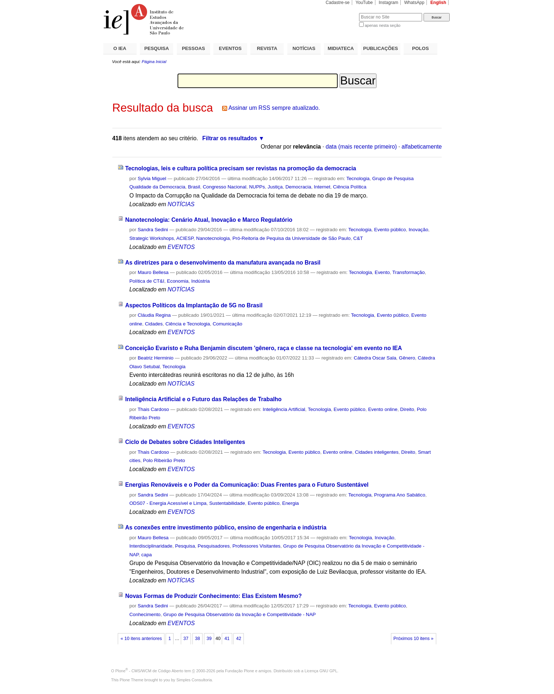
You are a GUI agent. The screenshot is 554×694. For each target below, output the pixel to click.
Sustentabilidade (227, 503)
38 (197, 638)
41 (227, 638)
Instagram (388, 2)
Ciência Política (349, 187)
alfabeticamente (421, 147)
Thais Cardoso (153, 409)
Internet (322, 187)
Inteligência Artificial (284, 409)
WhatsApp (414, 2)
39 (209, 638)
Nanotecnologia (213, 238)
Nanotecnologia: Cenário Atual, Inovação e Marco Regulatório (208, 220)
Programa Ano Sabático (399, 495)
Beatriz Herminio (156, 358)
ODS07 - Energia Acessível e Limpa (168, 503)
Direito (407, 409)
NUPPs (257, 187)
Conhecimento (145, 614)
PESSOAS (193, 48)
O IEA (119, 48)
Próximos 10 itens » (413, 638)
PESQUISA (156, 48)
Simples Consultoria (194, 680)
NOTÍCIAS (303, 48)
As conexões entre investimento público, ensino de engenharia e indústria (225, 527)
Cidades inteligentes (377, 452)
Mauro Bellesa (153, 272)
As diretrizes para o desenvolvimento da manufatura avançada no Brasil (222, 262)
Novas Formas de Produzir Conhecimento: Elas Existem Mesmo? (213, 596)
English (438, 2)
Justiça (275, 187)
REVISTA (267, 48)
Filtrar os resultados (229, 138)
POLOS (420, 48)
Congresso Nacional (224, 187)
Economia (177, 281)
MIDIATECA (341, 48)
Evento (382, 272)
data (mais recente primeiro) (361, 147)
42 (238, 638)
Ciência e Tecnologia (187, 324)
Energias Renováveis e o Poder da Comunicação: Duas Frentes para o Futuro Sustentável (246, 485)
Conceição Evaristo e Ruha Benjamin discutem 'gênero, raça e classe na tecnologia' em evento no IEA (263, 348)
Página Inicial (154, 61)
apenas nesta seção (382, 25)
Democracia (298, 187)
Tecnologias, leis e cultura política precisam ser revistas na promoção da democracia (240, 168)
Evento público (390, 229)
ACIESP (184, 238)
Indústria (200, 281)
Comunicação (227, 324)
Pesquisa (185, 546)
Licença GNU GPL (321, 671)
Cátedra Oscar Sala (375, 358)
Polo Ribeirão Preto (164, 460)
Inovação (418, 229)
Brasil (194, 187)
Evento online (382, 409)
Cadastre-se (338, 2)
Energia (290, 503)
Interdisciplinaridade (150, 546)
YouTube (364, 2)
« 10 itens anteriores (141, 638)
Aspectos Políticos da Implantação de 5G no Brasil (193, 305)
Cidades (154, 324)
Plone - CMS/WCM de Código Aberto (149, 671)
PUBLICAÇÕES (380, 48)
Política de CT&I (146, 281)
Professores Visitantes (256, 546)
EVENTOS (230, 48)
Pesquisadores (214, 546)
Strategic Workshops (151, 238)
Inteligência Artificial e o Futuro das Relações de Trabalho (203, 399)
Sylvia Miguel (152, 178)
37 (185, 638)
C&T (358, 238)
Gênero (407, 358)
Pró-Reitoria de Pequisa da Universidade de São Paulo (292, 238)
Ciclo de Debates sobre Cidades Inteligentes (185, 442)
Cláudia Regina (154, 315)
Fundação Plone (239, 671)
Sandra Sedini (153, 229)
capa (146, 554)
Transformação (408, 272)
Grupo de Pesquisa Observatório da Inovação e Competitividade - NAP (239, 614)
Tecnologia (358, 178)
